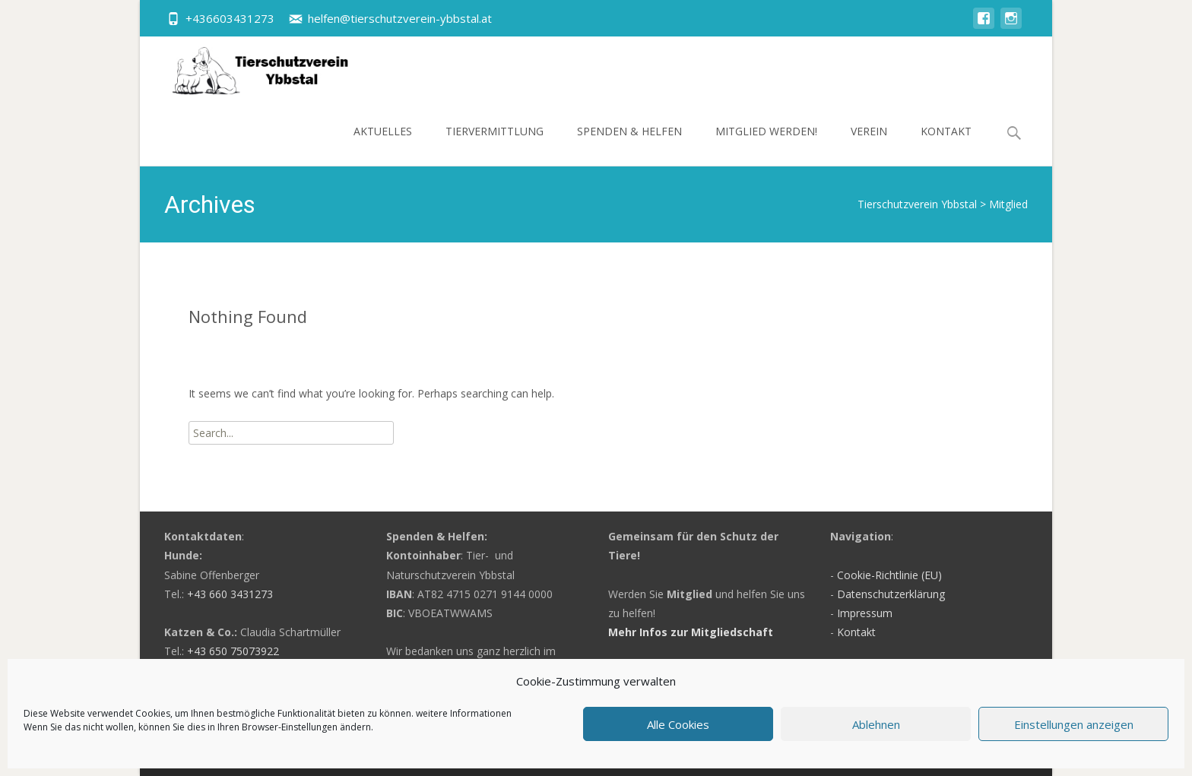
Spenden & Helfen (629, 145)
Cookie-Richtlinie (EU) (889, 575)
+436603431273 (229, 18)
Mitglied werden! (766, 145)
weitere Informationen (464, 713)
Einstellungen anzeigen (1073, 724)
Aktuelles (382, 145)
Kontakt (946, 145)
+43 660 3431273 (230, 594)
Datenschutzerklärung (891, 594)
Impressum (864, 613)
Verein (869, 145)
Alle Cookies (678, 724)
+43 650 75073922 (233, 651)
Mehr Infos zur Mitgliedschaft (690, 632)
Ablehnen (876, 724)
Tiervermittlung (494, 145)
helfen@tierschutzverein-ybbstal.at (400, 18)
